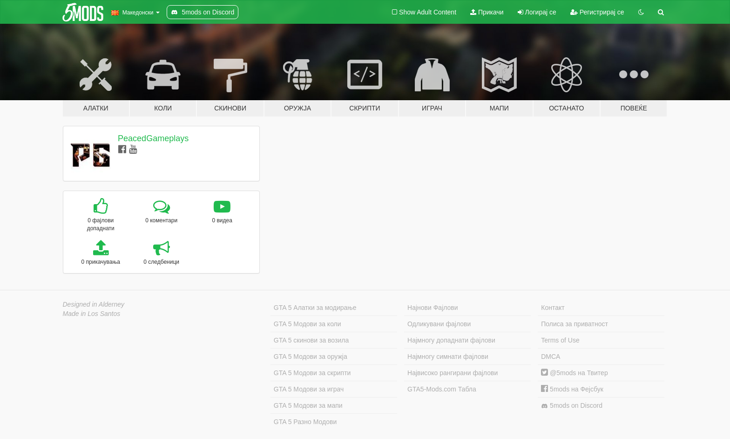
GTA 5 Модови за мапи (308, 405)
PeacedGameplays (153, 138)
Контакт (552, 307)
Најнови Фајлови (432, 307)
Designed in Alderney (94, 304)
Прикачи (487, 12)
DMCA (550, 356)
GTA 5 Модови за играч (309, 389)
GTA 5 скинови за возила (311, 340)
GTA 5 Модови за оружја (310, 356)
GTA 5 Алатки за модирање (315, 307)
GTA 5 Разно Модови (305, 421)
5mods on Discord (571, 406)
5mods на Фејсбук (572, 389)
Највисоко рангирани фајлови (452, 373)
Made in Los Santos (92, 313)
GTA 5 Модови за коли (307, 324)
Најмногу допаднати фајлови (451, 340)
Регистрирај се (597, 12)
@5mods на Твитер (574, 373)
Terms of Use (560, 340)
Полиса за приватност (574, 324)
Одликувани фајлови (439, 324)
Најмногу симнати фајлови (447, 356)
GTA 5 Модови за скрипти (312, 373)
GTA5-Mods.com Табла (441, 389)
